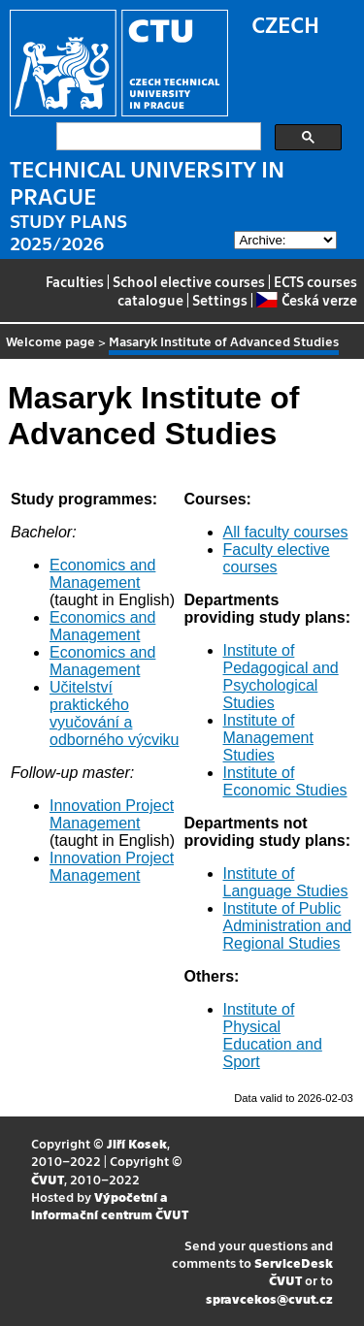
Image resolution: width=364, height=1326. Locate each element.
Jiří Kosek (137, 1143)
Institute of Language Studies (285, 882)
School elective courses (189, 281)
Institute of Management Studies (268, 737)
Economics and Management (102, 574)
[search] (157, 137)
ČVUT (47, 1179)
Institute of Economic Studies (285, 781)
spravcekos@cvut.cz (269, 1298)
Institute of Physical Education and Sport (272, 1035)
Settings (220, 299)
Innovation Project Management (112, 814)
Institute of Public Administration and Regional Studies (287, 926)
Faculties (75, 281)
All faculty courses (285, 532)
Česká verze (306, 299)
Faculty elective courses (276, 558)
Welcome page (50, 341)
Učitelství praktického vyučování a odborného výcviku (114, 713)
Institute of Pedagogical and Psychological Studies (281, 676)
